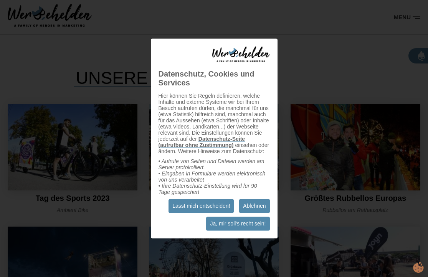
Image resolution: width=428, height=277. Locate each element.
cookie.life (418, 267)
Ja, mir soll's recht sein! (238, 224)
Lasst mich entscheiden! (201, 206)
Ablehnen (254, 206)
